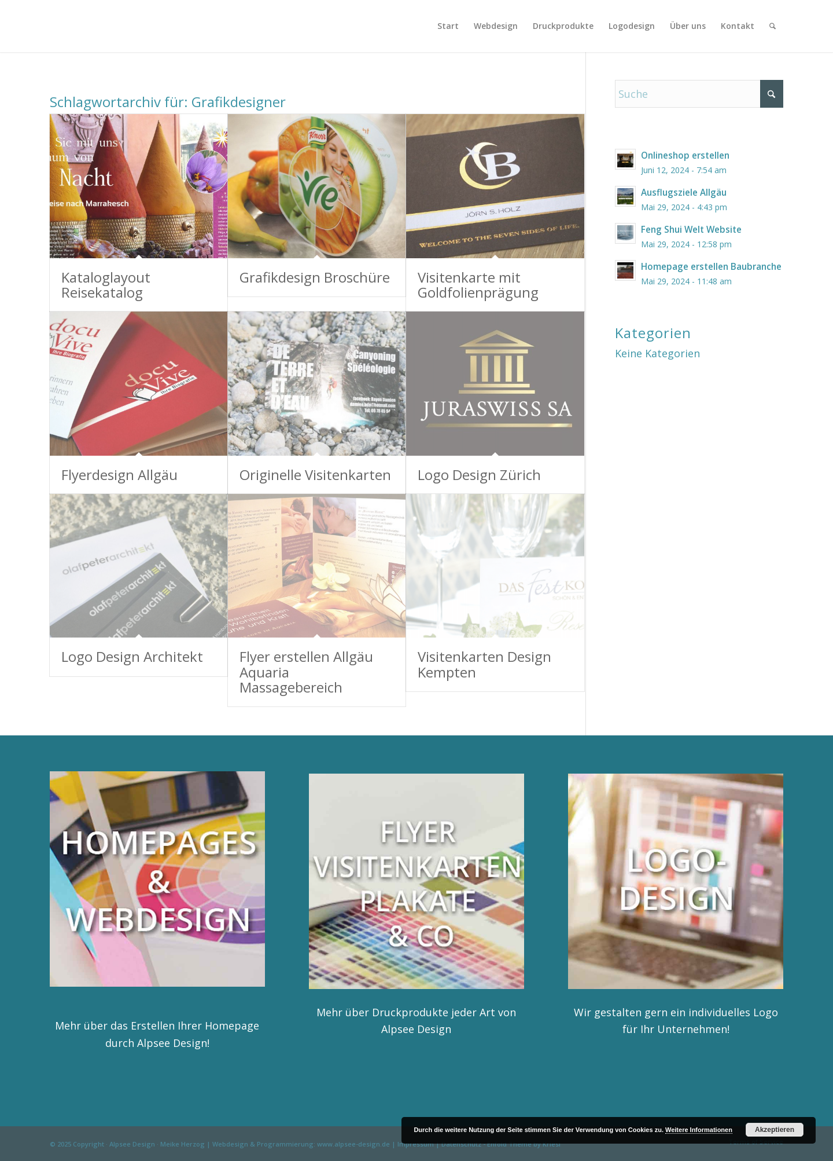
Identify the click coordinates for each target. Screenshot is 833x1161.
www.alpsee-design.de (353, 1144)
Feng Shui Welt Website (691, 229)
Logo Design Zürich (479, 474)
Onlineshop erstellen (685, 155)
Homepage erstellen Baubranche (711, 266)
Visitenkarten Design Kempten (484, 664)
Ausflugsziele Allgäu (684, 192)
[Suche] (772, 26)
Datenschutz (461, 1144)
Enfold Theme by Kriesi (524, 1144)
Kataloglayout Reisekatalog (105, 285)
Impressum (415, 1144)
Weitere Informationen (698, 1129)
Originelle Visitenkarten (315, 474)
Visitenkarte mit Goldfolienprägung (478, 285)
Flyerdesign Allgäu (119, 474)
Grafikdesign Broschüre (314, 277)
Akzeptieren (774, 1130)
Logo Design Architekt (132, 656)
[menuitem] (448, 26)
